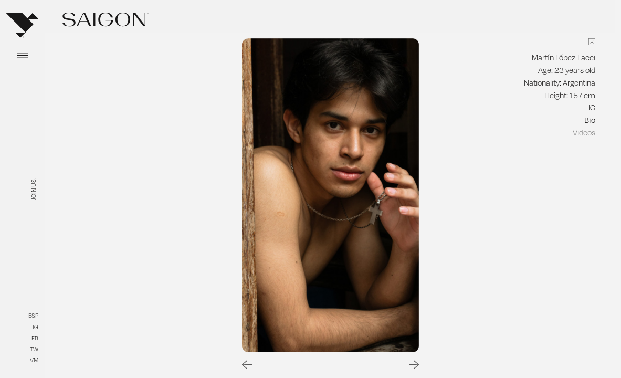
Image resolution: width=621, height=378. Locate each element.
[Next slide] (414, 364)
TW (34, 349)
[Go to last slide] (247, 364)
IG (35, 327)
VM (34, 360)
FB (34, 338)
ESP (33, 315)
